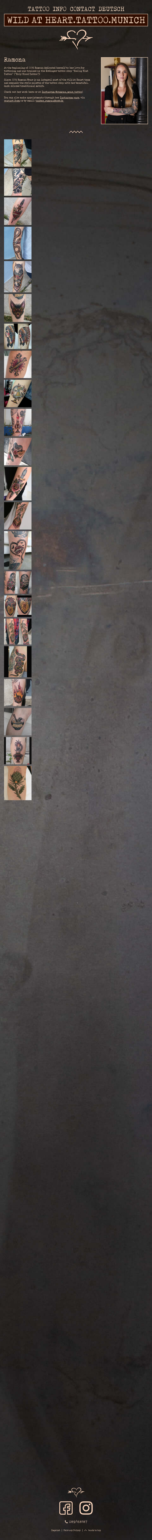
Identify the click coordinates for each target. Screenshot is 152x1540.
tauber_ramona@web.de (50, 100)
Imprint (55, 1530)
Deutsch (111, 9)
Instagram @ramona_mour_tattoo (62, 92)
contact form (12, 100)
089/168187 (78, 1522)
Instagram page (69, 97)
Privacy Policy (72, 1530)
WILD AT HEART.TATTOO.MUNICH (76, 20)
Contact (82, 9)
